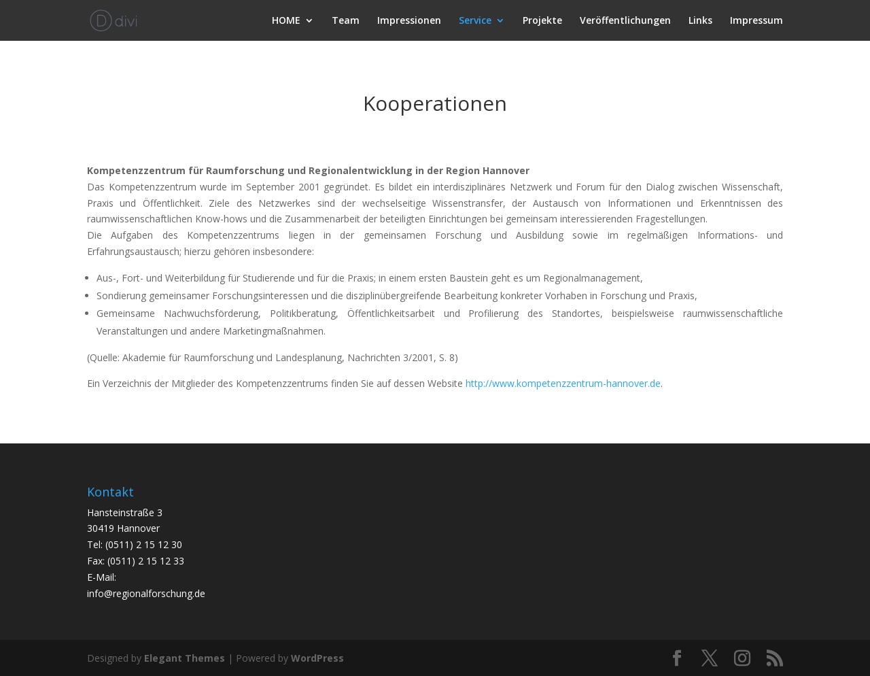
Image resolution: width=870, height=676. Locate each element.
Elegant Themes (184, 658)
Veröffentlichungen (625, 21)
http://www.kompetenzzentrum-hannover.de (563, 383)
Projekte (542, 21)
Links (700, 21)
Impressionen (409, 21)
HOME (286, 21)
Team (346, 21)
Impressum (756, 21)
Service (475, 21)
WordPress (317, 658)
